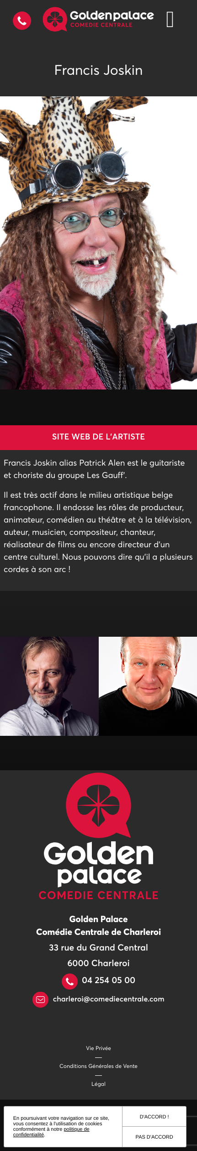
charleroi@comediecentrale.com (98, 999)
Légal (98, 1084)
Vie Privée (98, 1048)
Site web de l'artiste (98, 437)
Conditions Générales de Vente (98, 1066)
